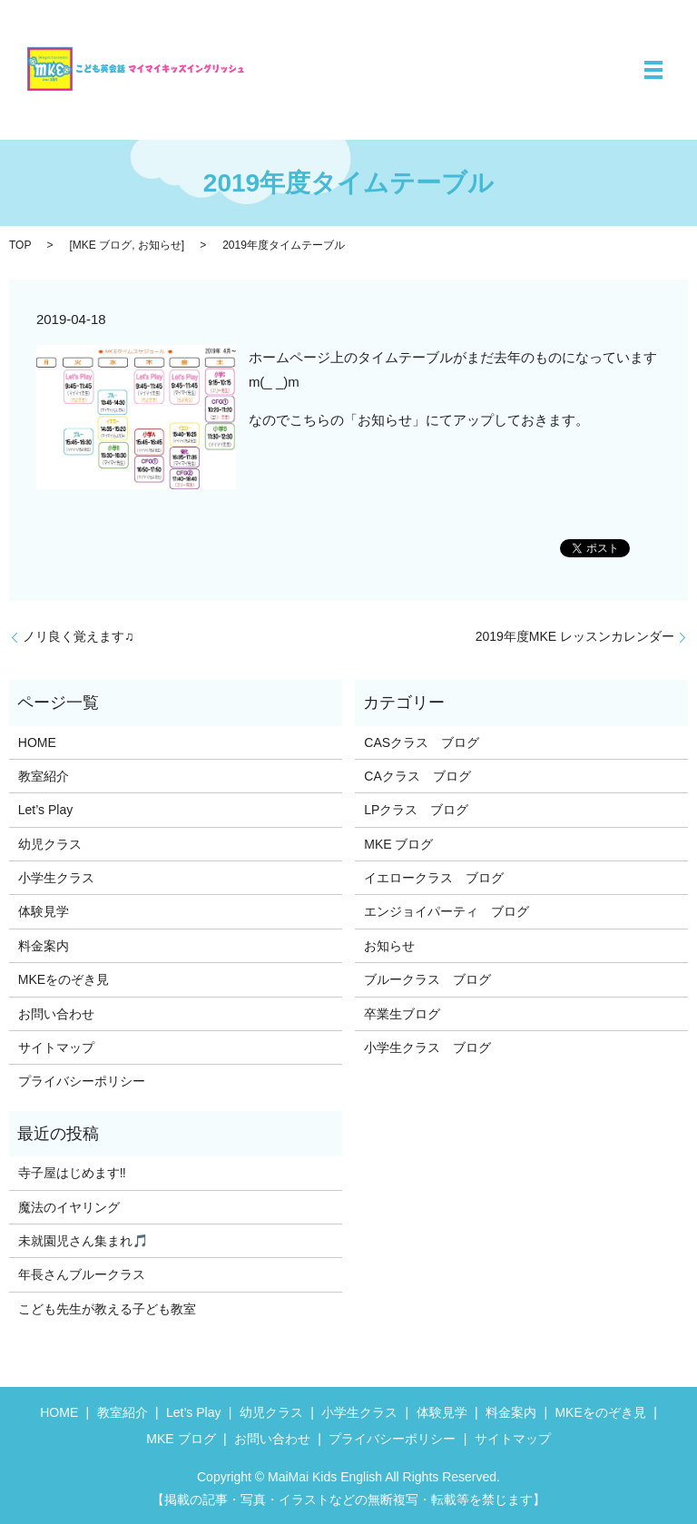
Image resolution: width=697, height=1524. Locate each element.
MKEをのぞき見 (63, 979)
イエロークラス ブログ (434, 877)
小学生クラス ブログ (427, 1047)
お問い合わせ (56, 1014)
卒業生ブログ (402, 1014)
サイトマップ (56, 1047)
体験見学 (43, 911)
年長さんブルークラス (81, 1274)
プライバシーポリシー (81, 1081)
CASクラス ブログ (421, 742)
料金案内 (43, 946)
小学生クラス (56, 877)
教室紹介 (43, 776)
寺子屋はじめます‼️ (72, 1172)
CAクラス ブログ (417, 776)
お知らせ (160, 245)
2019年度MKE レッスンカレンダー (575, 636)
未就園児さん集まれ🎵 (83, 1241)
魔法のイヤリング (69, 1207)
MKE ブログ (102, 245)
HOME (37, 742)
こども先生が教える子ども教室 (107, 1309)
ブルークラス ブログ (427, 979)
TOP (20, 245)
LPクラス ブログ (416, 809)
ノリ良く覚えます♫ (78, 636)
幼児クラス (50, 844)
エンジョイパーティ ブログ (446, 911)
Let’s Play (45, 809)
